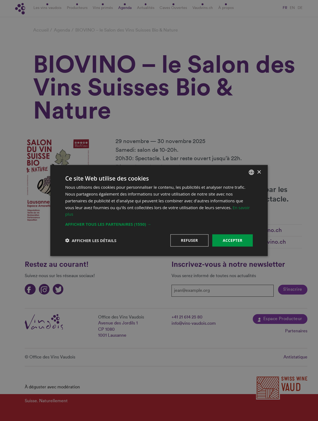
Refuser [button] (189, 240)
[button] (159, 224)
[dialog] (159, 210)
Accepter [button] (232, 240)
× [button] (259, 172)
